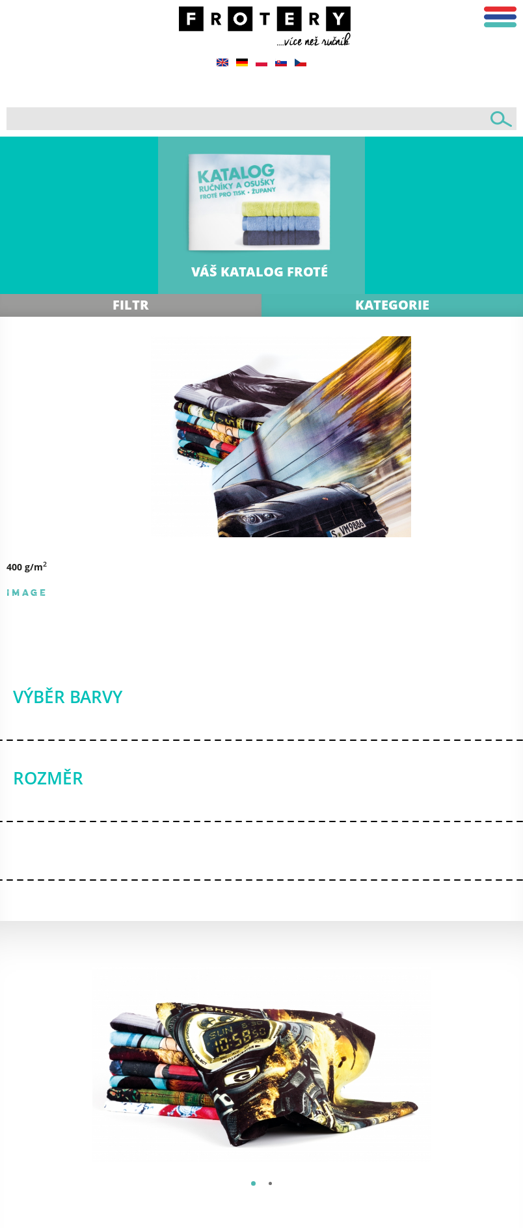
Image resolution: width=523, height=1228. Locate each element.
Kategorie (392, 305)
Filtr (131, 305)
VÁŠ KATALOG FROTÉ (259, 271)
